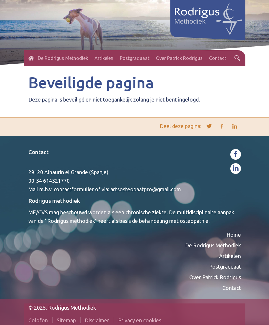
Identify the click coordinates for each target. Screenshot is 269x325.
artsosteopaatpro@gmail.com (145, 189)
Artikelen (103, 58)
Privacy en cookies (139, 320)
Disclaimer (97, 320)
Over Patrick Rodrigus (179, 58)
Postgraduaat (134, 58)
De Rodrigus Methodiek (63, 58)
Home (31, 58)
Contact (217, 58)
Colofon (38, 320)
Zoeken (237, 58)
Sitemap (66, 320)
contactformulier (74, 189)
